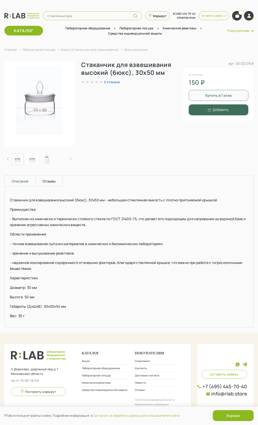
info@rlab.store (229, 393)
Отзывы (140, 390)
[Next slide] (70, 159)
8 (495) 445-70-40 (184, 14)
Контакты (141, 368)
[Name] (135, 16)
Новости (140, 383)
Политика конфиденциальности (155, 400)
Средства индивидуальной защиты (135, 33)
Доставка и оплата (147, 375)
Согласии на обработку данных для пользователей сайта (136, 415)
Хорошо (233, 415)
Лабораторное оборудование (87, 28)
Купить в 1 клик (218, 95)
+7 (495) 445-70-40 (224, 386)
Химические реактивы (179, 28)
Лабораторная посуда (136, 28)
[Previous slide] (8, 159)
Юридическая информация (152, 404)
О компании (142, 361)
